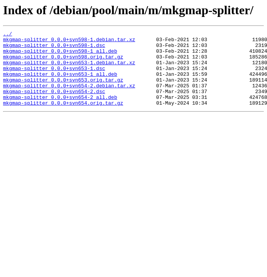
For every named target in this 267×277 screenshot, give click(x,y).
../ (7, 34)
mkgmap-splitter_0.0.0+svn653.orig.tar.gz (63, 90)
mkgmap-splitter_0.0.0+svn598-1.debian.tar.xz (69, 41)
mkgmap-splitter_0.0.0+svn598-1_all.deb (60, 55)
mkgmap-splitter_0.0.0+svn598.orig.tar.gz (63, 62)
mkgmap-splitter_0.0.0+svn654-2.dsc (54, 103)
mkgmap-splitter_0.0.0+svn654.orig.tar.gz (63, 117)
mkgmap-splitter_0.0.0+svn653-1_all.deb (60, 83)
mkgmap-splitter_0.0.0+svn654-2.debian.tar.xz (69, 96)
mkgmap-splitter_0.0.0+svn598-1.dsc (54, 48)
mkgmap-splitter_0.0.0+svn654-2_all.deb (60, 110)
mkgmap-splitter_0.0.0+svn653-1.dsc (54, 76)
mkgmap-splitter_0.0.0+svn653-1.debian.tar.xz (69, 69)
